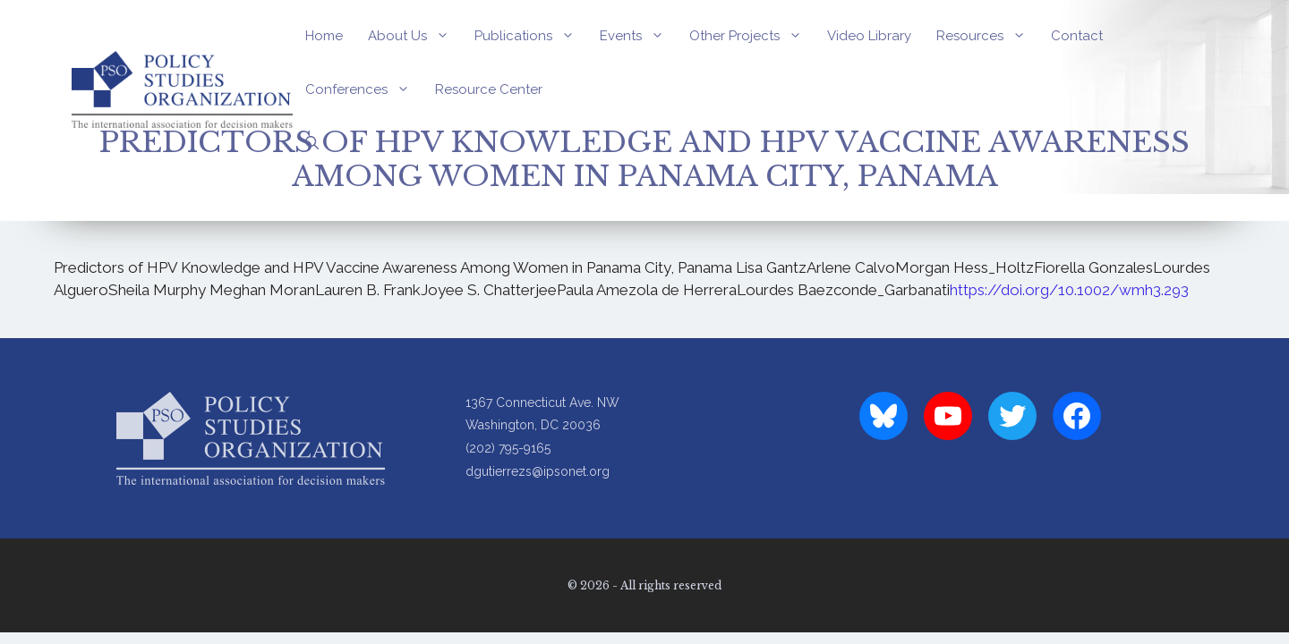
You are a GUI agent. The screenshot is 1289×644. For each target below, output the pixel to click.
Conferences (364, 89)
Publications (530, 36)
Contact (1077, 36)
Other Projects (752, 36)
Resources (987, 36)
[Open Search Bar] (312, 143)
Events (638, 36)
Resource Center (488, 89)
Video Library (869, 36)
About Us (415, 36)
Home (324, 36)
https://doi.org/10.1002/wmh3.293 (1069, 290)
